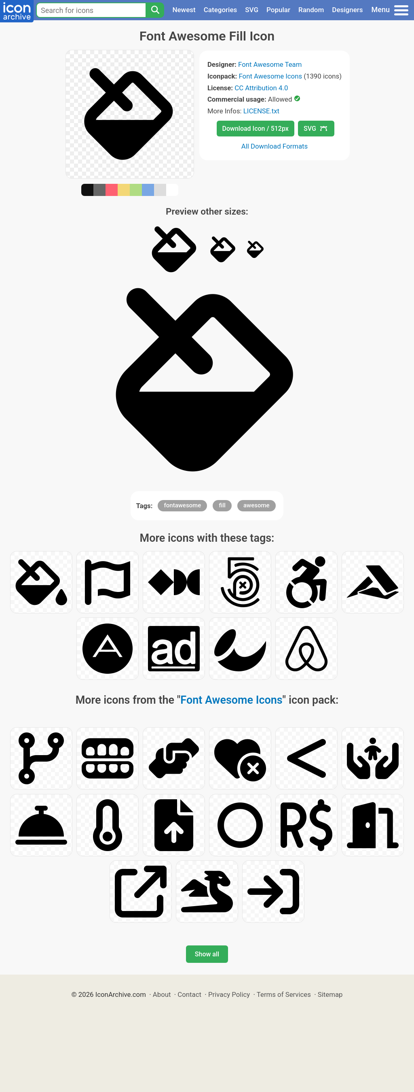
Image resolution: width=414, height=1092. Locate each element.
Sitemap (330, 994)
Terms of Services (284, 994)
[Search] (155, 10)
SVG (251, 10)
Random (311, 10)
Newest (183, 10)
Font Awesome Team (270, 64)
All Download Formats (274, 146)
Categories (220, 10)
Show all (207, 954)
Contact (189, 994)
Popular (278, 10)
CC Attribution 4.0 (261, 88)
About (162, 994)
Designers (347, 10)
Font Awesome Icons (270, 76)
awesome (256, 505)
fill (222, 505)
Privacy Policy (229, 994)
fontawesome (182, 505)
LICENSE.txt (261, 111)
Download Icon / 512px (255, 128)
